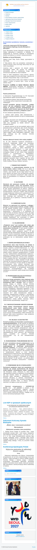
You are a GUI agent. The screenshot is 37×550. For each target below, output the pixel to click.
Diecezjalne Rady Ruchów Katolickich (13, 21)
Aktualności (7, 14)
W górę (33, 547)
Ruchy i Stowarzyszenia (10, 22)
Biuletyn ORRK (8, 24)
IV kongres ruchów (9, 37)
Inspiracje (7, 15)
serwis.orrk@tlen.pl (20, 536)
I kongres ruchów (8, 32)
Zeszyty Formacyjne (9, 12)
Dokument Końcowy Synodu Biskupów (14, 421)
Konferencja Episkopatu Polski (15, 447)
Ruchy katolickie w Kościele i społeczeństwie (14, 17)
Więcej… (5, 418)
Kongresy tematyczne (9, 38)
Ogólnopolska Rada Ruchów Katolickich (13, 19)
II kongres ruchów (9, 33)
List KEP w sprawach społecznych (17, 403)
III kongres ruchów (9, 35)
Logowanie (7, 26)
